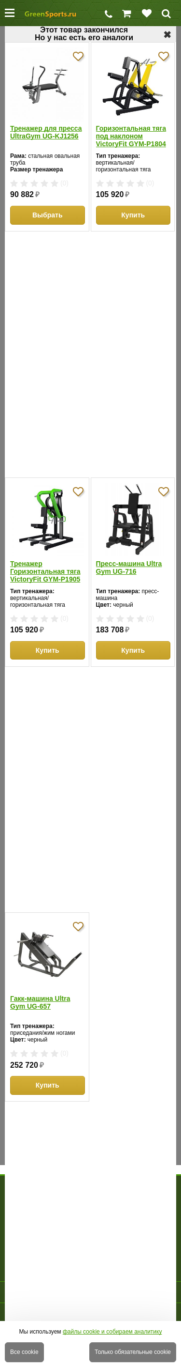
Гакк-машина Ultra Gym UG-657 (40, 1002)
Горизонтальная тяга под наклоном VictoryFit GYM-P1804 (131, 136)
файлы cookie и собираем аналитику (112, 1331)
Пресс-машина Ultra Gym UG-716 (129, 567)
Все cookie (24, 1352)
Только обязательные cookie (133, 1352)
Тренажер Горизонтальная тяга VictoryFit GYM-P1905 (45, 571)
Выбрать (47, 215)
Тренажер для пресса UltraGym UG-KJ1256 (46, 132)
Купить (133, 215)
